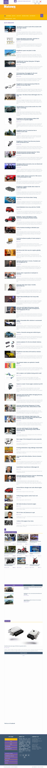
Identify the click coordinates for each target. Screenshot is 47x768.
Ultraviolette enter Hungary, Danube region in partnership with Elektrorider (23, 688)
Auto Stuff (19, 15)
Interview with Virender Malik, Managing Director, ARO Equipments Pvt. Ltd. (29, 394)
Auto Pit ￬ (14, 15)
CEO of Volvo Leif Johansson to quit (25, 511)
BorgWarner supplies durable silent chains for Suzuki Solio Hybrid (28, 186)
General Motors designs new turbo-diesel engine (29, 486)
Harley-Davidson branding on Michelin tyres (27, 226)
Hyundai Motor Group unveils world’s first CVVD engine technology (28, 106)
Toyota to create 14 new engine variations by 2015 (29, 383)
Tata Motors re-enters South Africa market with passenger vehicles (28, 27)
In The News (7, 674)
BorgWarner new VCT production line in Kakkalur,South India (26, 130)
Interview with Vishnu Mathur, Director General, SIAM (28, 456)
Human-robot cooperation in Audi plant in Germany (27, 272)
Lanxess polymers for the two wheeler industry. (28, 341)
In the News (8, 15)
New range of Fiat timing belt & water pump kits (29, 438)
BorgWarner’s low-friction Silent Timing (26, 196)
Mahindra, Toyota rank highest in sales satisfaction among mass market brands (26, 216)
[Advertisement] (24, 10)
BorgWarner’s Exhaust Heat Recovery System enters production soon (28, 141)
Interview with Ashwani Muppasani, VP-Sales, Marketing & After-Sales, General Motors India (28, 405)
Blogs (14, 18)
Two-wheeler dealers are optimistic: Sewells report (27, 362)
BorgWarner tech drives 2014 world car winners (28, 350)
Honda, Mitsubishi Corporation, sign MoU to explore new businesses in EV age (27, 39)
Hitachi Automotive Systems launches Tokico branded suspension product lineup (28, 151)
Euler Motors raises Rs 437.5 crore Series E (22, 700)
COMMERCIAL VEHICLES (8, 18)
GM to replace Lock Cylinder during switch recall (28, 372)
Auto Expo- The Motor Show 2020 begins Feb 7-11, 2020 (29, 94)
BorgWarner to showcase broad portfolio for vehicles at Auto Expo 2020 (28, 83)
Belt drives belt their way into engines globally (28, 249)
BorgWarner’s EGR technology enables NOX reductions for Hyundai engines (27, 118)
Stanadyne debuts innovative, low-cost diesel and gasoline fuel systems (29, 163)
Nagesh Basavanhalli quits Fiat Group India (27, 295)
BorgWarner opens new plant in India (26, 49)
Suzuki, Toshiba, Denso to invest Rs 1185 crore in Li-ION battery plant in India (29, 175)
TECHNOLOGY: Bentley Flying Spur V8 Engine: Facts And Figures (28, 61)
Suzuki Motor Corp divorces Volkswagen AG (27, 466)
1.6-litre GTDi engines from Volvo (25, 520)
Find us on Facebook (9, 723)
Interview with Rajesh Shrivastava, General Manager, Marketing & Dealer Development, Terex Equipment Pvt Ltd (27, 308)
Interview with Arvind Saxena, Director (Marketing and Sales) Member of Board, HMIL (29, 475)
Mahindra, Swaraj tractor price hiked (21, 680)
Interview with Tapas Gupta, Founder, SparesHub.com (26, 284)
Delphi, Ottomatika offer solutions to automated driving (29, 320)
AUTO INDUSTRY (32, 15)
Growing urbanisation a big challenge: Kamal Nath (29, 446)
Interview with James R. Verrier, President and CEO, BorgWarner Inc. (28, 260)
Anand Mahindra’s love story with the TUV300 (28, 206)
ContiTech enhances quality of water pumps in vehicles (28, 238)
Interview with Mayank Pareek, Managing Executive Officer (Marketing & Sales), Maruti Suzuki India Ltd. (28, 428)
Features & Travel (25, 15)
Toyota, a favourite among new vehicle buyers (28, 331)
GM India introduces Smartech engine (26, 503)
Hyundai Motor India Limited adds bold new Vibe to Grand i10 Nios (30, 1)
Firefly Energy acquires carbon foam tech (27, 495)
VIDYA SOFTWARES (40, 766)
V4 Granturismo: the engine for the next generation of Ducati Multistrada (26, 73)
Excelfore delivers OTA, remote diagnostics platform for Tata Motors (22, 697)
